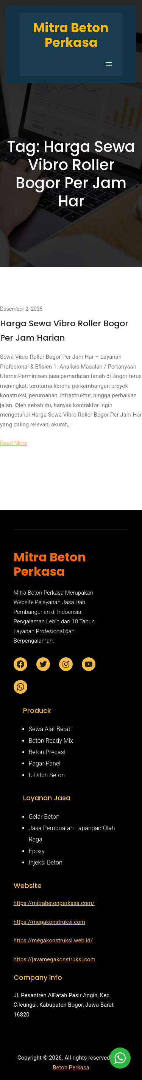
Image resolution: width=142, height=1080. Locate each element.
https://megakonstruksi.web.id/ (53, 940)
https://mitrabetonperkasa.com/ (54, 903)
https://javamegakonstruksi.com (54, 959)
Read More (13, 443)
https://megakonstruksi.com (49, 922)
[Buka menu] (108, 63)
